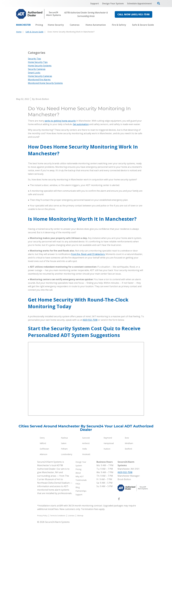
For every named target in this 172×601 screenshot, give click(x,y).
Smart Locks (34, 149)
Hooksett (86, 531)
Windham (129, 520)
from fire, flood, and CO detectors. (88, 331)
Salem (63, 520)
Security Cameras (36, 146)
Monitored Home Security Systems (45, 160)
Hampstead (109, 520)
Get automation (81, 201)
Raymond (108, 515)
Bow (127, 515)
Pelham (64, 526)
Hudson (107, 526)
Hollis (84, 526)
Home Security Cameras (40, 153)
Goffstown (44, 526)
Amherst (86, 520)
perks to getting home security (60, 198)
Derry (42, 515)
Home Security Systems (39, 142)
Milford (43, 520)
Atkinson (43, 531)
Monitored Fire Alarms (39, 156)
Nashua (64, 515)
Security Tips (34, 135)
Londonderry (66, 531)
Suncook (86, 515)
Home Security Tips (38, 139)
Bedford (128, 526)
